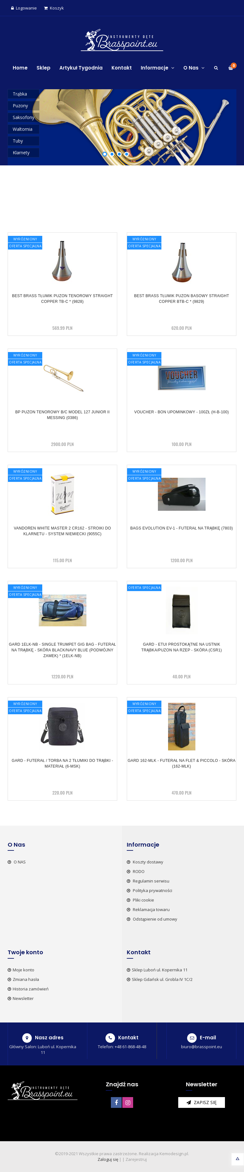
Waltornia (22, 129)
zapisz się (201, 1102)
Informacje (157, 67)
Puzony (20, 106)
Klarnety (21, 153)
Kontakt (122, 67)
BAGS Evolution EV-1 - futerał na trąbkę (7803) (181, 528)
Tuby (18, 141)
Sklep (44, 67)
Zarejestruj (136, 1159)
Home (20, 67)
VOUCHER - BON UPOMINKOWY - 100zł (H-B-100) (181, 412)
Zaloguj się (108, 1159)
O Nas (194, 67)
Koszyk (54, 8)
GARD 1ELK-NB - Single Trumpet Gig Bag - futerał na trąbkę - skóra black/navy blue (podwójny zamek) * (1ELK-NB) (62, 650)
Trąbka (20, 94)
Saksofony (23, 117)
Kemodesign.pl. (174, 1153)
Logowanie (24, 8)
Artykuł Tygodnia (81, 67)
